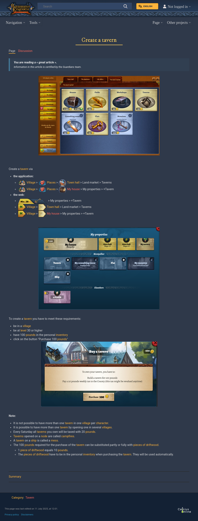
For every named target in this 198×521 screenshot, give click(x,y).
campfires (67, 436)
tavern (24, 169)
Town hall (73, 182)
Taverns (18, 436)
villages (107, 427)
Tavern (29, 497)
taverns (41, 432)
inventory (62, 335)
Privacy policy (12, 514)
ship (34, 440)
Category (17, 497)
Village (31, 182)
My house (73, 189)
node (44, 436)
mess (54, 440)
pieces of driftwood (145, 445)
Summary (15, 476)
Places (51, 182)
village (27, 326)
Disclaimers (27, 514)
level (23, 330)
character (102, 423)
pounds (31, 335)
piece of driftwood (32, 450)
